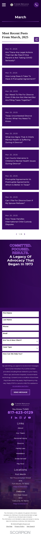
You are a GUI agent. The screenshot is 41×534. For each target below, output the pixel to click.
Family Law (20, 448)
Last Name (7, 320)
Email (5, 333)
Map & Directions (20, 504)
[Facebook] (11, 417)
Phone (5, 326)
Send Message (20, 392)
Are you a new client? (12, 340)
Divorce (20, 443)
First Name (7, 313)
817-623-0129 (20, 412)
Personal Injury (20, 438)
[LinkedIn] (16, 417)
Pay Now (20, 464)
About (20, 428)
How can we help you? (12, 354)
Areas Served (20, 459)
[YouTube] (29, 417)
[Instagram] (20, 417)
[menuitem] (9, 526)
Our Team (20, 433)
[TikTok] (25, 417)
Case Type (7, 347)
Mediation (20, 453)
